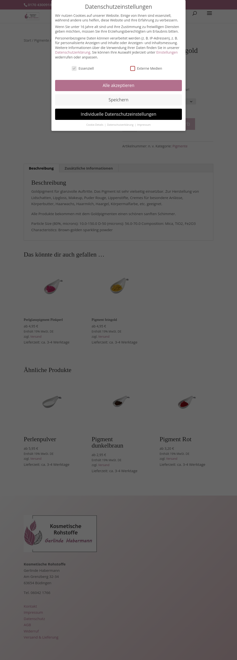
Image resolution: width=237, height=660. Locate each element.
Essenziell (83, 68)
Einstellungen (167, 52)
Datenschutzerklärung (72, 52)
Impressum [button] (144, 124)
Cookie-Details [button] (95, 124)
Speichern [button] (118, 100)
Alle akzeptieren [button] (118, 85)
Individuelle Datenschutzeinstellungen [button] (118, 114)
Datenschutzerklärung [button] (120, 124)
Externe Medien (146, 68)
